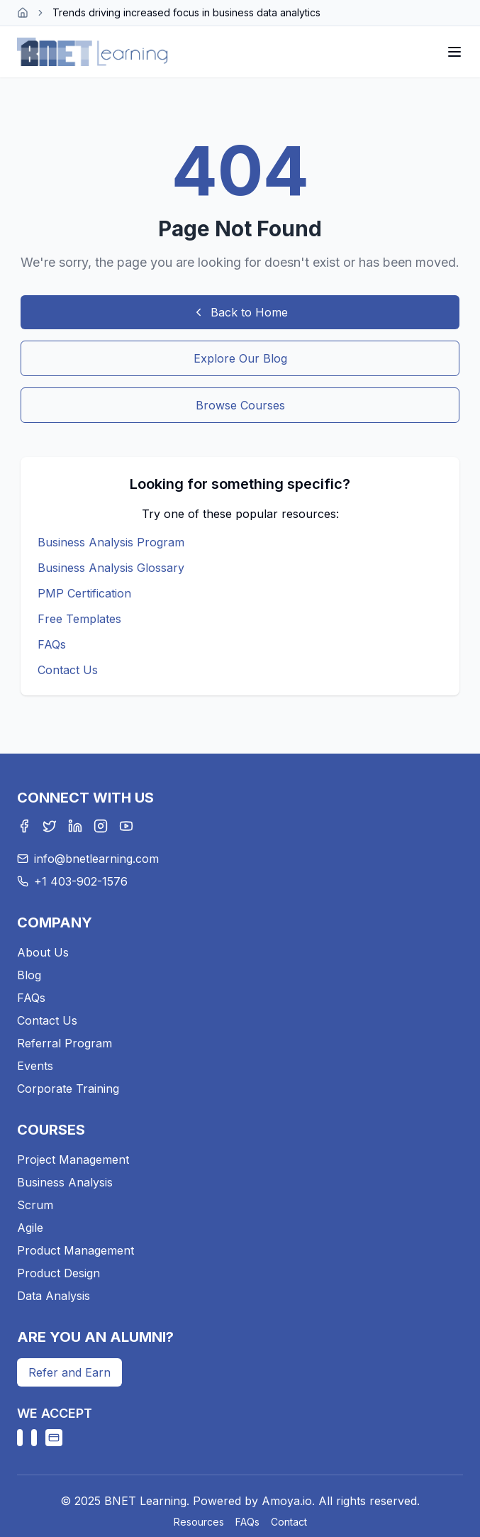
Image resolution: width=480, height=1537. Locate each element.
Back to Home (240, 312)
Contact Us (68, 670)
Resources (199, 1522)
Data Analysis (53, 1296)
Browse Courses (240, 405)
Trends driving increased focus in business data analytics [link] (186, 12)
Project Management (73, 1159)
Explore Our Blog (240, 358)
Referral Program (64, 1043)
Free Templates (79, 619)
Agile (30, 1228)
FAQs (52, 644)
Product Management (75, 1250)
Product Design (58, 1273)
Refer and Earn (69, 1372)
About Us (43, 952)
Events (35, 1066)
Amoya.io (287, 1501)
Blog (29, 975)
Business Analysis (65, 1182)
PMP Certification (84, 593)
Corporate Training (68, 1088)
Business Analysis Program (111, 542)
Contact (289, 1522)
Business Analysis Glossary (111, 568)
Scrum (35, 1205)
